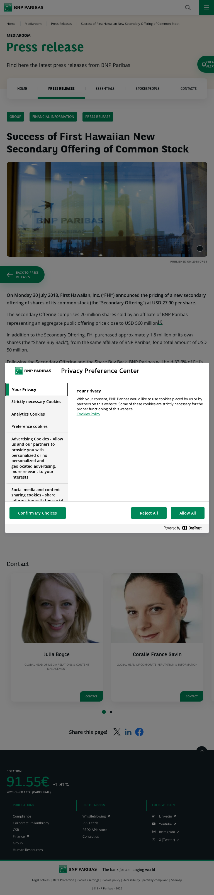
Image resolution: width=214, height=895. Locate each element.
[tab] (36, 390)
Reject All (149, 513)
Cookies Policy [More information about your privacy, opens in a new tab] (88, 413)
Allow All (187, 513)
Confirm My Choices (37, 513)
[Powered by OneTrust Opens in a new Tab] (185, 528)
